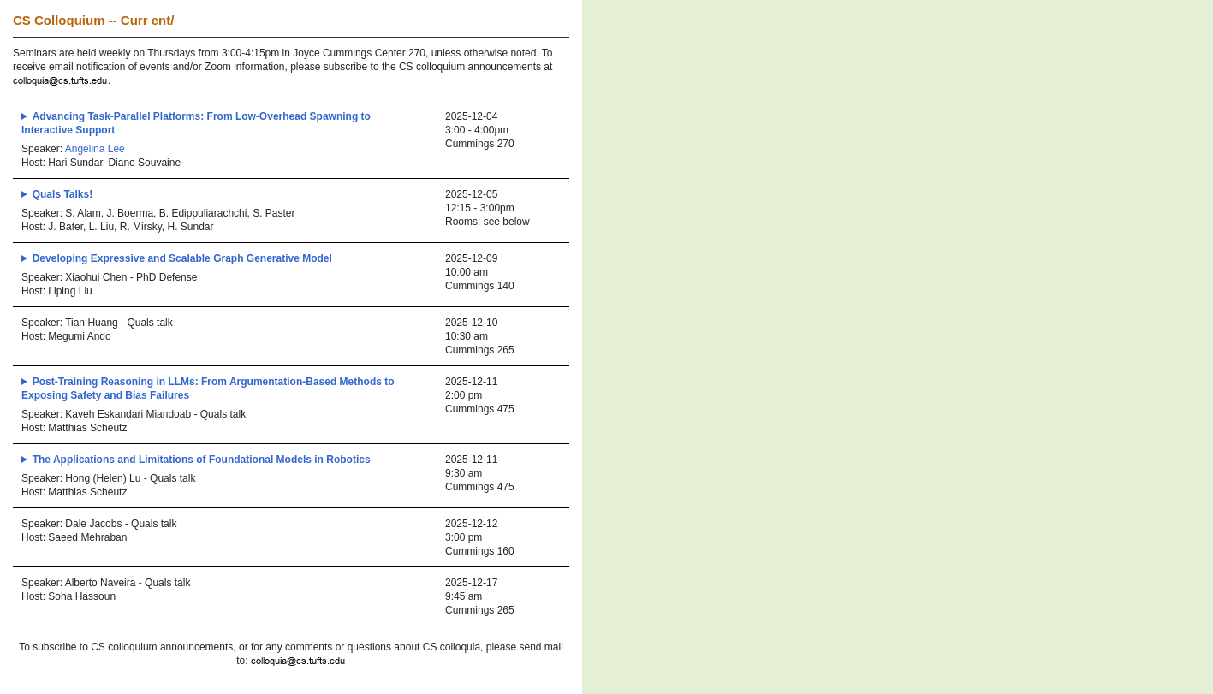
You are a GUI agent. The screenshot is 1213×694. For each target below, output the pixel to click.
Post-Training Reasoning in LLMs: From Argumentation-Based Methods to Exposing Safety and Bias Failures (208, 388)
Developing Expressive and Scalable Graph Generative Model (182, 258)
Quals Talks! (62, 194)
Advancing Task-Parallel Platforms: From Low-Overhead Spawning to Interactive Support (196, 123)
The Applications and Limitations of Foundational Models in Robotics (202, 460)
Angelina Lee (95, 149)
